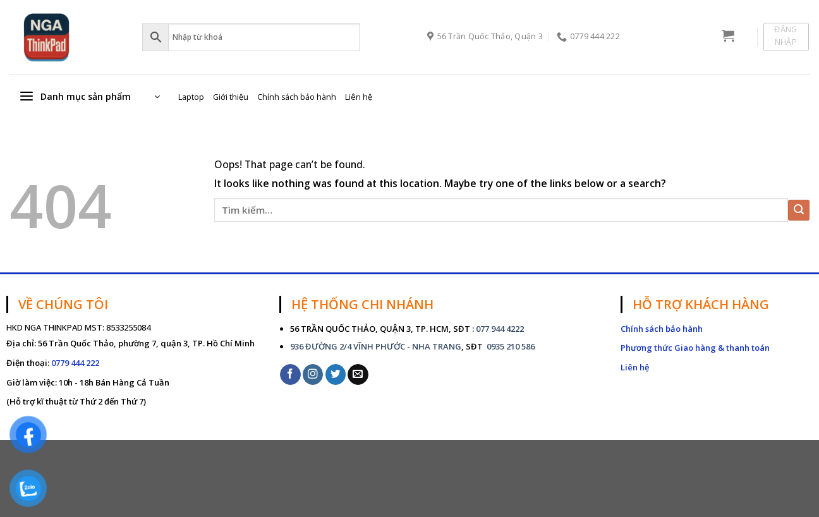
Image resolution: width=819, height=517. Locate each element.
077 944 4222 (500, 328)
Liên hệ (358, 97)
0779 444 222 (75, 362)
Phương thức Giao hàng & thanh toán (695, 347)
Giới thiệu (230, 97)
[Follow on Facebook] (290, 374)
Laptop (191, 97)
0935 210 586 (510, 346)
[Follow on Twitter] (335, 374)
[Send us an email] (358, 374)
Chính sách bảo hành (296, 97)
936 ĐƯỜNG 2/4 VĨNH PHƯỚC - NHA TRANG (375, 346)
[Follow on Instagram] (313, 374)
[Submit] (799, 210)
